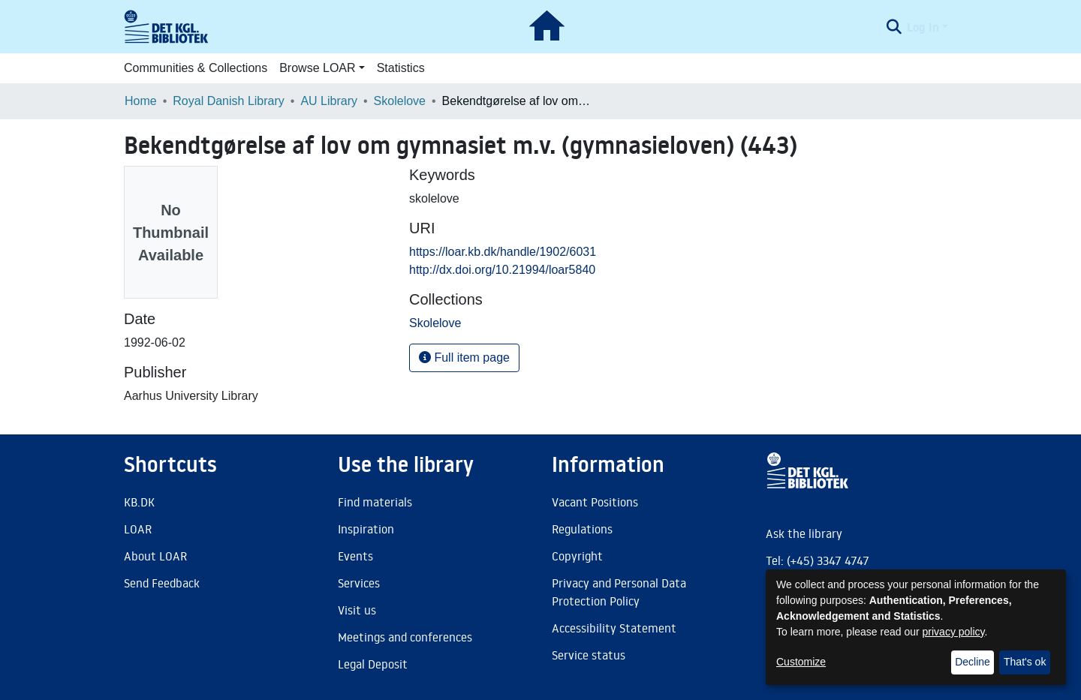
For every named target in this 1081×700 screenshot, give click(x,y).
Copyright (577, 555)
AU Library (328, 101)
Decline (972, 662)
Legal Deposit (373, 663)
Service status (588, 654)
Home (141, 101)
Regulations (582, 528)
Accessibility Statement (614, 627)
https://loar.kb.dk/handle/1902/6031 (502, 251)
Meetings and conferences (405, 636)
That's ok (1025, 662)
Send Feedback (162, 582)
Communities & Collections (195, 68)
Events (355, 555)
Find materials (375, 501)
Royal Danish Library (229, 101)
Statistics (401, 68)
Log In (923, 27)
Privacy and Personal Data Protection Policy (619, 591)
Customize (801, 662)
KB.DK (139, 501)
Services (359, 582)
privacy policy (954, 632)
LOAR (138, 528)
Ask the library (804, 533)
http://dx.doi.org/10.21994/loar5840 (502, 269)
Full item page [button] (464, 357)
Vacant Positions (595, 501)
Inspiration (366, 528)
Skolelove (400, 101)
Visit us (357, 609)
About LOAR (155, 555)
